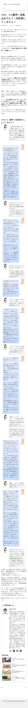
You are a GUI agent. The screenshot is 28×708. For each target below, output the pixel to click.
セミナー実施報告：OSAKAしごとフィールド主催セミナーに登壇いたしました (19, 679)
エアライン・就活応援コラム (16, 25)
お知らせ (9, 674)
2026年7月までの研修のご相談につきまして (19, 660)
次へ (26, 687)
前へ (2, 687)
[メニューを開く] (4, 8)
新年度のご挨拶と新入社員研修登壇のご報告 (18, 666)
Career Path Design (14, 4)
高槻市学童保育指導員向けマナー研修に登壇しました (18, 672)
